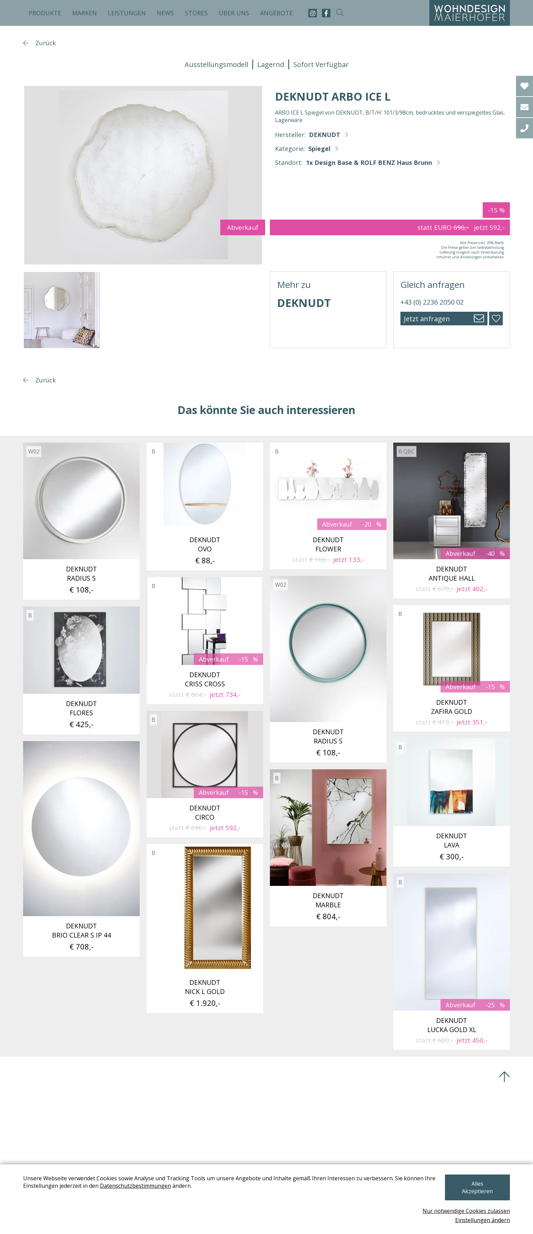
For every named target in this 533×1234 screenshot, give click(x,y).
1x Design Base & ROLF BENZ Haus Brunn (369, 162)
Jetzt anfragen (427, 318)
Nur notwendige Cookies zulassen (466, 1211)
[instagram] (312, 13)
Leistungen (127, 13)
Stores (196, 13)
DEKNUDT (324, 135)
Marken (84, 13)
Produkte (45, 13)
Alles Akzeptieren (474, 1191)
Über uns (234, 13)
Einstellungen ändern (482, 1220)
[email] (524, 107)
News (165, 13)
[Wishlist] (524, 86)
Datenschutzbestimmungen (147, 1193)
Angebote (276, 13)
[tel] (524, 128)
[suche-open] (340, 13)
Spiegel (319, 148)
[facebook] (326, 13)
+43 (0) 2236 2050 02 (432, 302)
